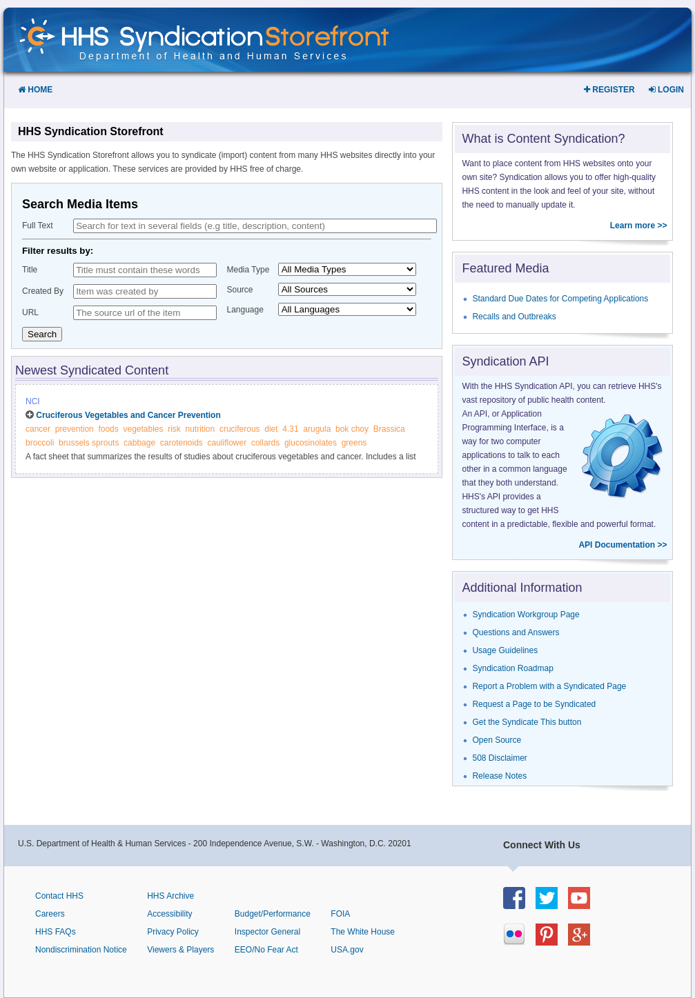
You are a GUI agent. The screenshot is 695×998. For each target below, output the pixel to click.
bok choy (352, 429)
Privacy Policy (173, 932)
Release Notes (499, 776)
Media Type (248, 270)
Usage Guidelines (505, 650)
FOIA (340, 914)
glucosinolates (310, 443)
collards (265, 443)
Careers (50, 914)
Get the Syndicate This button (526, 722)
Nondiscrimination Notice (81, 950)
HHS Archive (170, 896)
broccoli (40, 443)
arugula (317, 429)
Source (240, 290)
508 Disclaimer (499, 758)
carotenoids (181, 443)
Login (666, 89)
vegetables (143, 429)
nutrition (200, 429)
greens (354, 443)
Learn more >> (638, 225)
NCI (33, 401)
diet (270, 429)
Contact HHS (59, 896)
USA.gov (347, 950)
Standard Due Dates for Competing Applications (560, 298)
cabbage (139, 443)
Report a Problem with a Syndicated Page (549, 686)
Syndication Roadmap (512, 668)
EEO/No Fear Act (266, 950)
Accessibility (169, 914)
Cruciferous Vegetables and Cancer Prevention (128, 415)
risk (174, 429)
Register (609, 89)
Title (29, 270)
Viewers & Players (180, 950)
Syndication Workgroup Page (525, 614)
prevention (74, 429)
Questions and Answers (515, 632)
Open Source (496, 740)
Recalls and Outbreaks (514, 316)
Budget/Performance (273, 914)
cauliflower (227, 443)
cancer (38, 429)
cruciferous (239, 429)
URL (30, 312)
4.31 (290, 429)
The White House (363, 932)
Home (35, 89)
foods (108, 429)
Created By (42, 291)
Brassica (389, 429)
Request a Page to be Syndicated (534, 704)
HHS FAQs (55, 932)
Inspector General (267, 932)
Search (42, 334)
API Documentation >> (622, 545)
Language (245, 310)
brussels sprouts (89, 443)
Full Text (37, 225)
